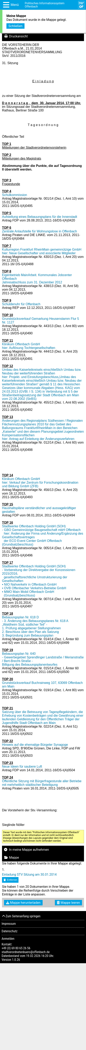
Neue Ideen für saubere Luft (22, 766)
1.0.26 (16, 960)
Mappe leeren (68, 903)
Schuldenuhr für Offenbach (21, 304)
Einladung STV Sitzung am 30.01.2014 (29, 874)
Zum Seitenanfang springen (21, 916)
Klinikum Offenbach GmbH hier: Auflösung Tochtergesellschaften (28, 346)
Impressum (9, 924)
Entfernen (10, 879)
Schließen (15, 25)
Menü (15, 5)
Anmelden (8, 939)
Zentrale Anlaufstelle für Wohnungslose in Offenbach (39, 231)
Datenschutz (9, 931)
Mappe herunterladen (23, 903)
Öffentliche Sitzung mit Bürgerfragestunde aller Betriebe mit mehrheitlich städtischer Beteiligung (41, 782)
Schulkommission (14, 195)
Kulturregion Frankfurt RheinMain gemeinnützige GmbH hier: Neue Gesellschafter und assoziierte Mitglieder (41, 251)
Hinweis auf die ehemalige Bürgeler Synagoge (35, 744)
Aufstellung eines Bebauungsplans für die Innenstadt (39, 216)
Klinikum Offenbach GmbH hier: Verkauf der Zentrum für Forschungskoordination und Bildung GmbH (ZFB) (40, 482)
